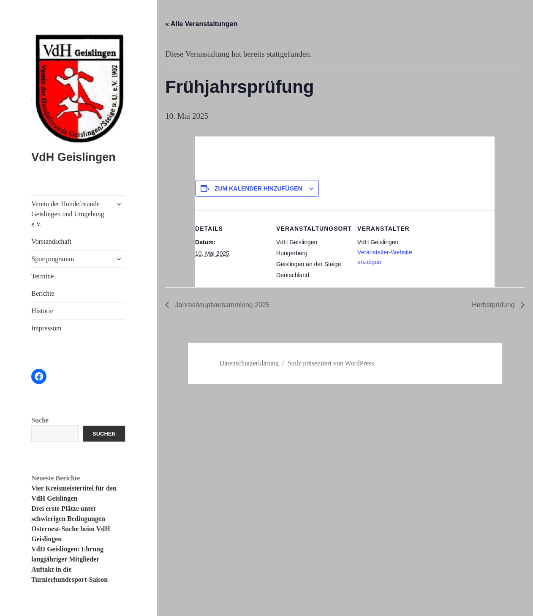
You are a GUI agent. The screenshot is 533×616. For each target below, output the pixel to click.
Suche (40, 420)
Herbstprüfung (494, 304)
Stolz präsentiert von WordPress (330, 363)
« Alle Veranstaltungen (201, 23)
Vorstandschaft (51, 241)
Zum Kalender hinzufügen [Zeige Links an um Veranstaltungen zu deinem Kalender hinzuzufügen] (258, 188)
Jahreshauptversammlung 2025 (221, 304)
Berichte (42, 293)
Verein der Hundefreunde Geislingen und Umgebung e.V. (67, 214)
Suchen (104, 434)
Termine (42, 276)
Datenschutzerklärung (249, 363)
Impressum (46, 328)
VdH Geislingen (73, 157)
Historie (42, 310)
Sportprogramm (52, 258)
